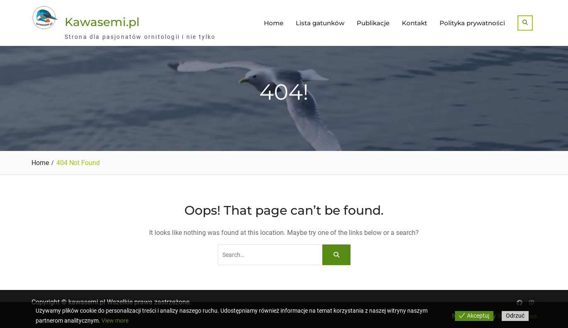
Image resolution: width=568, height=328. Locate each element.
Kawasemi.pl (102, 22)
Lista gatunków (320, 23)
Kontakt (414, 23)
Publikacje (373, 23)
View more (115, 320)
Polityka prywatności (472, 23)
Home (273, 23)
